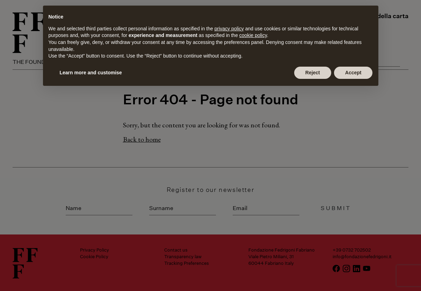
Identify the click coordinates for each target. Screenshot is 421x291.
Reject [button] (312, 72)
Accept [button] (353, 72)
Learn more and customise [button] (91, 72)
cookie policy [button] (253, 35)
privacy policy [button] (229, 28)
